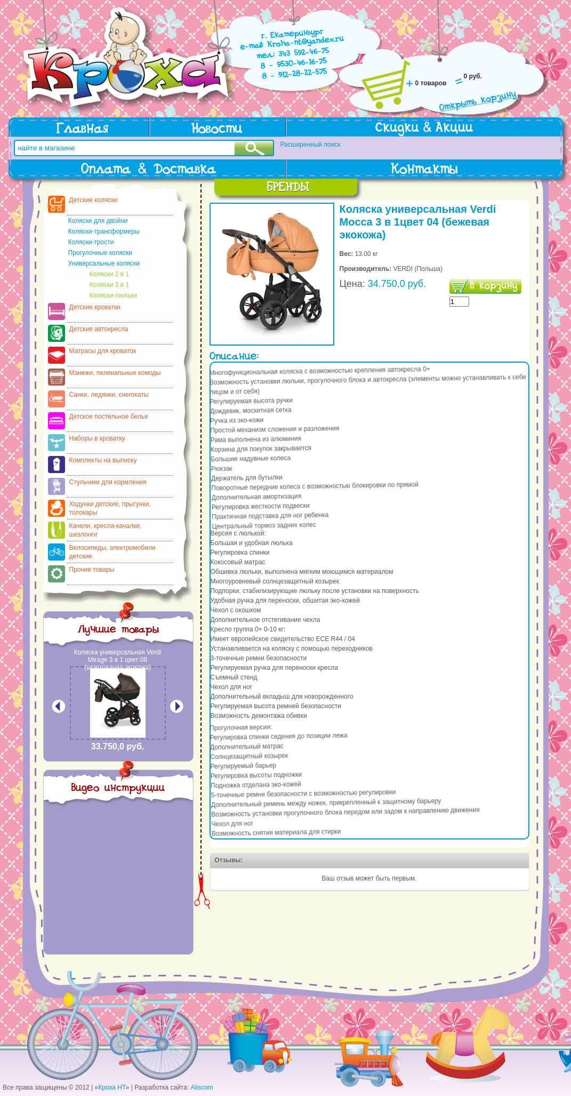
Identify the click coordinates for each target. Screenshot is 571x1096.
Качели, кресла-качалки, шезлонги (105, 530)
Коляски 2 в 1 (110, 274)
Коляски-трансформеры (104, 231)
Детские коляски (93, 200)
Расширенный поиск (310, 144)
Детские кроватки (94, 307)
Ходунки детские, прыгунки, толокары (110, 508)
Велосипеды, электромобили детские (112, 552)
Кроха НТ (112, 1087)
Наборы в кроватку (97, 438)
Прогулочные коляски (100, 253)
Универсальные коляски (104, 263)
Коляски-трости (91, 242)
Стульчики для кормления (108, 482)
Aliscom (202, 1087)
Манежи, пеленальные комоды (115, 373)
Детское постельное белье (108, 416)
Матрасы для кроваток (102, 351)
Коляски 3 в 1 (110, 285)
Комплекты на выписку (103, 460)
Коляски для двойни (98, 221)
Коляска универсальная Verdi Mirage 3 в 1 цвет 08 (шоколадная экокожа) (118, 660)
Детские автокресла (98, 329)
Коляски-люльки (114, 295)
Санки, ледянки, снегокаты (109, 394)
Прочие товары (92, 569)
